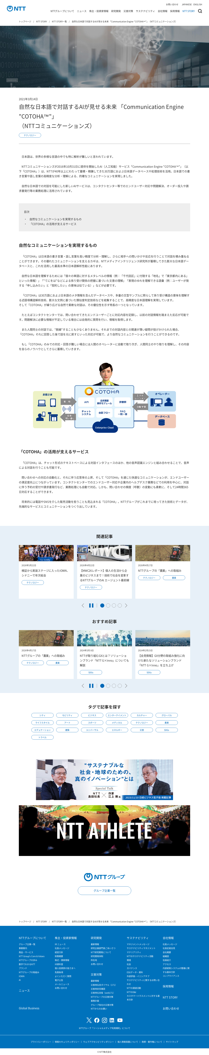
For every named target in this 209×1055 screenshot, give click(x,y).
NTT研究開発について (101, 952)
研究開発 (116, 11)
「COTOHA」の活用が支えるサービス (52, 224)
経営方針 (59, 952)
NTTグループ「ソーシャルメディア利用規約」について (104, 1028)
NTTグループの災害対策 (102, 996)
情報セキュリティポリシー (67, 1041)
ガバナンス (132, 968)
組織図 (166, 956)
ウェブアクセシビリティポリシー (98, 1041)
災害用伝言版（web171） (103, 992)
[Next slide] (125, 605)
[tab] (102, 605)
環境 (129, 960)
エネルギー (117, 730)
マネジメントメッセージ (138, 944)
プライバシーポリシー (41, 1041)
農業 (174, 577)
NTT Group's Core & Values (32, 956)
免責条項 (59, 972)
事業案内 (23, 948)
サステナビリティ (145, 11)
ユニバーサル (92, 730)
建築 (67, 730)
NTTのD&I (131, 992)
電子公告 (59, 980)
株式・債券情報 (62, 960)
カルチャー (142, 715)
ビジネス (92, 715)
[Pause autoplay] (91, 605)
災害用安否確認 (98, 988)
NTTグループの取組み (29, 972)
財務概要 (59, 956)
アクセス (167, 964)
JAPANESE (187, 4)
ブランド (23, 968)
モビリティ (67, 715)
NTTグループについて (62, 11)
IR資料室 (59, 964)
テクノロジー (30, 135)
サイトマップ (172, 1041)
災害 (142, 730)
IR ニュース (60, 944)
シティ (42, 715)
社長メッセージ (62, 948)
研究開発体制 (97, 956)
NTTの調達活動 (134, 987)
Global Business (29, 1008)
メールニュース (62, 984)
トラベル (42, 737)
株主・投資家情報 (98, 11)
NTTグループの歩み (28, 960)
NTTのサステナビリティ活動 (140, 956)
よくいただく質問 (63, 976)
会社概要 (167, 952)
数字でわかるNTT (27, 964)
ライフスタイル (42, 722)
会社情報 (162, 11)
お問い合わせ (172, 4)
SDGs (90, 672)
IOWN (21, 976)
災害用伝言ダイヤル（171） (104, 984)
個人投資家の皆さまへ (65, 968)
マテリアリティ (134, 952)
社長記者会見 (169, 948)
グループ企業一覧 (104, 890)
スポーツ (92, 722)
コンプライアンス (171, 975)
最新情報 (95, 944)
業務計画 (95, 1000)
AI (20, 979)
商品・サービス (26, 952)
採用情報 (175, 11)
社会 (129, 964)
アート (67, 722)
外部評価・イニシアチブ (138, 976)
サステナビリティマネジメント (141, 948)
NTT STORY (188, 11)
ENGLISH (197, 4)
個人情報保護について (128, 1041)
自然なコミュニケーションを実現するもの (55, 219)
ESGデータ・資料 (135, 972)
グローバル (167, 715)
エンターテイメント (117, 715)
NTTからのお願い (99, 1008)
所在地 (94, 960)
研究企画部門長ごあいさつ (103, 948)
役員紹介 (167, 960)
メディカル (117, 722)
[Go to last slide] (84, 605)
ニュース (82, 11)
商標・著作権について (152, 1041)
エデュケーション (42, 730)
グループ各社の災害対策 (102, 1004)
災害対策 (128, 11)
